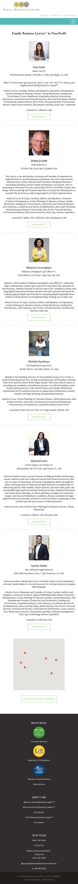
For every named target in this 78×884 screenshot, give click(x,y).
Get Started (39, 812)
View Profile (39, 117)
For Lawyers (39, 822)
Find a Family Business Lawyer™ (39, 817)
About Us (44, 15)
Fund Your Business (39, 741)
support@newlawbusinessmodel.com (40, 863)
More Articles (39, 784)
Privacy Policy (48, 880)
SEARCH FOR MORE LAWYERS (39, 698)
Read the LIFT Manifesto (39, 760)
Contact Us (56, 15)
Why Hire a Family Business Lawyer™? (39, 807)
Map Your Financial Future (39, 779)
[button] (25, 667)
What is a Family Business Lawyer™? (39, 802)
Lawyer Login (70, 15)
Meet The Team (39, 840)
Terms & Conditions (32, 880)
